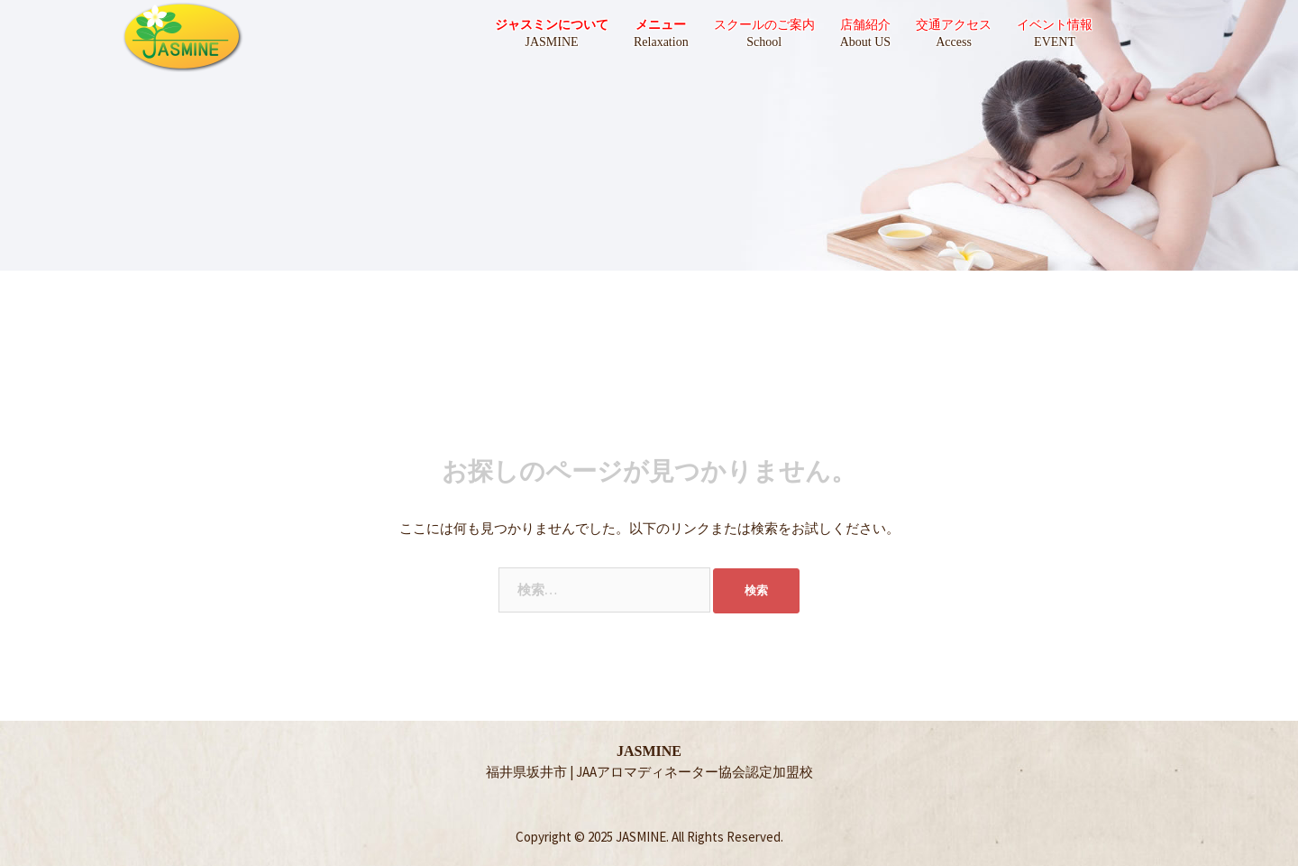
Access (954, 42)
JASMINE (551, 42)
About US (865, 42)
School (764, 42)
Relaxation (661, 42)
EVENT (1054, 42)
